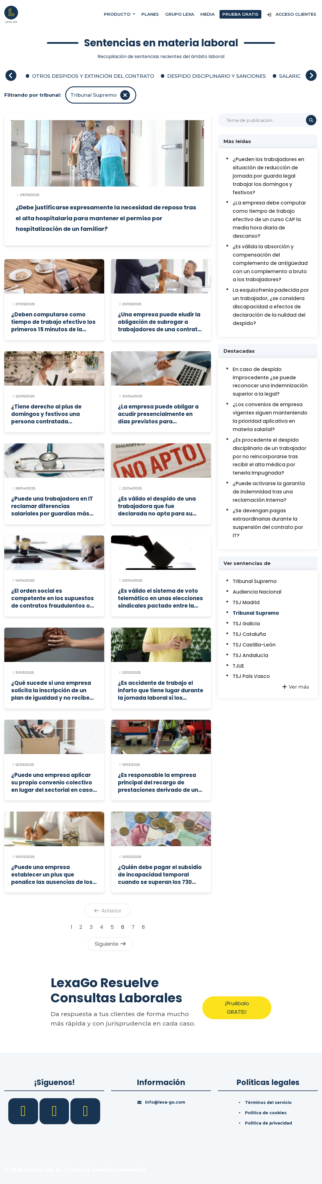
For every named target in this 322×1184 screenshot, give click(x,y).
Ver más (295, 687)
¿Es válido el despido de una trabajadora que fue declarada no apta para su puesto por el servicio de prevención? (157, 506)
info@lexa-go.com (165, 1102)
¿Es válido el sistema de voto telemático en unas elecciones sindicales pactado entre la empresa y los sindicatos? (160, 598)
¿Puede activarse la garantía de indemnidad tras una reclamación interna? (269, 491)
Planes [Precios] (150, 14)
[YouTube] (85, 1111)
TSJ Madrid (246, 602)
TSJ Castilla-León (254, 644)
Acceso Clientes (291, 14)
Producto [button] (118, 14)
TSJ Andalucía (250, 655)
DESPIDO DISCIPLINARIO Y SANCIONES (216, 76)
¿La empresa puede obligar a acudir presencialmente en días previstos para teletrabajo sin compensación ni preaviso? (160, 414)
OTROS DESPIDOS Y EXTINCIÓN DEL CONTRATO (93, 76)
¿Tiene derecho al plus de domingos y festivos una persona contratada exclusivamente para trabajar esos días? (53, 414)
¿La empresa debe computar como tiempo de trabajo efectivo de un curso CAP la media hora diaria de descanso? (269, 219)
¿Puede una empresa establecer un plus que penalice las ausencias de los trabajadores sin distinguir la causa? (51, 875)
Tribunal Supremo (255, 581)
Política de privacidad (268, 1123)
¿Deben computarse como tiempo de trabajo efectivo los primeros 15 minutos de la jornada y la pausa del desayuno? (53, 322)
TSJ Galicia (246, 623)
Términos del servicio (268, 1102)
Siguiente (110, 943)
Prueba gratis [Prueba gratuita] (240, 14)
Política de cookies (266, 1112)
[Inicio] (11, 14)
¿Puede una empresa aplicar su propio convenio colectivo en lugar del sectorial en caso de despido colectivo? (52, 783)
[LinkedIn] (55, 1111)
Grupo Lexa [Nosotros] (179, 14)
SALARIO (290, 76)
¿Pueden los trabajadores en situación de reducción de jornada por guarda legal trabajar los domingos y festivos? (268, 176)
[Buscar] (268, 120)
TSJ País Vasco (251, 676)
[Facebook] (23, 1111)
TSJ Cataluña (249, 634)
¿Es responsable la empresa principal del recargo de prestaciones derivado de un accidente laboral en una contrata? (158, 783)
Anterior (108, 910)
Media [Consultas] (207, 14)
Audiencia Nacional (257, 591)
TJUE (238, 666)
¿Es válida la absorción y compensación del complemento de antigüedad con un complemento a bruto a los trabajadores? (270, 263)
